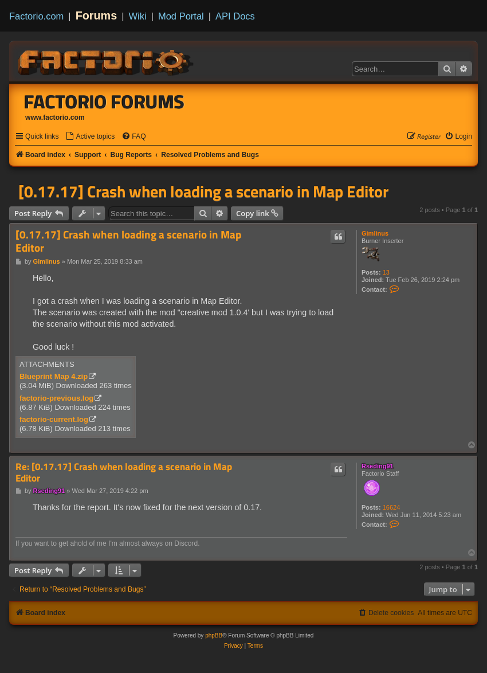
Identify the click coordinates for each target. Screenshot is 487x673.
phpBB (213, 635)
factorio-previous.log (56, 398)
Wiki (138, 16)
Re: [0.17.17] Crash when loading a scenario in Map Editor (123, 472)
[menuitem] (90, 136)
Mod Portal (181, 16)
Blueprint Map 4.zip (53, 376)
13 (386, 272)
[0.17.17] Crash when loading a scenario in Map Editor (203, 191)
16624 (391, 507)
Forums (96, 15)
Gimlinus (375, 233)
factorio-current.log (53, 419)
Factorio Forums (104, 101)
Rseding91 (378, 466)
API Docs (235, 16)
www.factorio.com (55, 118)
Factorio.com (36, 16)
